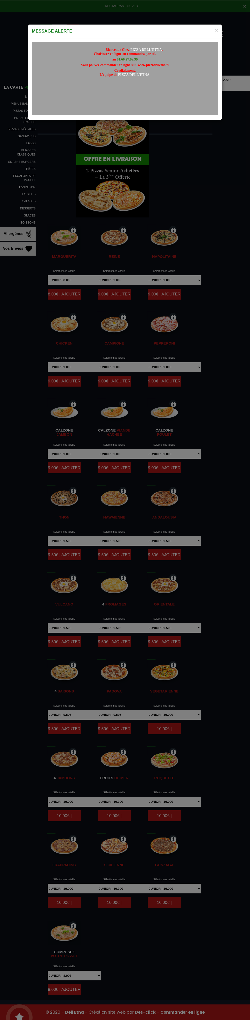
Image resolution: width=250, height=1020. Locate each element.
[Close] (216, 30)
